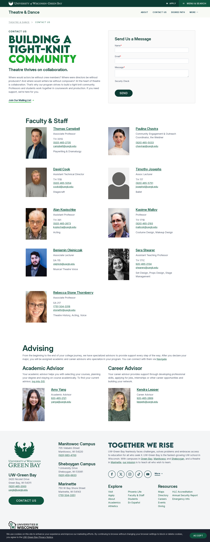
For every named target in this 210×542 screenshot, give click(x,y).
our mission (129, 462)
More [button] (194, 12)
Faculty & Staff (136, 495)
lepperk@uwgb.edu (147, 401)
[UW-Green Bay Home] (31, 3)
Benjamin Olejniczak (67, 250)
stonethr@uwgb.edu (64, 310)
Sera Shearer (145, 250)
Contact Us (159, 12)
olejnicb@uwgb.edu (64, 264)
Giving (161, 506)
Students (133, 499)
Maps (161, 491)
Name (118, 45)
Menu (194, 3)
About (144, 12)
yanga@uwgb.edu (61, 401)
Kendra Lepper (148, 389)
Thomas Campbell (66, 129)
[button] (21, 100)
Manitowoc (160, 458)
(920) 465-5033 (145, 142)
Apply (171, 3)
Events (162, 502)
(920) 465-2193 (144, 223)
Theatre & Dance (24, 12)
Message (119, 67)
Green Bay (146, 458)
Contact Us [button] (27, 500)
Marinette (116, 462)
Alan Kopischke (64, 210)
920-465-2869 (145, 398)
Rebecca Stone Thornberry (73, 293)
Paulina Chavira (147, 129)
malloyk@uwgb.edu (146, 227)
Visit (110, 491)
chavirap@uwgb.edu (147, 146)
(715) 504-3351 (66, 495)
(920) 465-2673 (62, 223)
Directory (163, 495)
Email (117, 56)
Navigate (162, 359)
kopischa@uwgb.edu (64, 227)
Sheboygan (178, 458)
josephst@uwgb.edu (147, 186)
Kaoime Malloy (146, 210)
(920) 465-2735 (62, 142)
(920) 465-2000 (17, 486)
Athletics (113, 506)
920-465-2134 (144, 264)
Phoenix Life (134, 491)
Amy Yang (58, 389)
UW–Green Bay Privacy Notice (38, 537)
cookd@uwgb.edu (63, 186)
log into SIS (38, 381)
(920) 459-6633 (67, 475)
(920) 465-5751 (144, 183)
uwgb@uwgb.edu (18, 490)
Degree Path (178, 12)
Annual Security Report (185, 495)
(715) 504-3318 (61, 306)
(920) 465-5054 (62, 183)
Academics (114, 502)
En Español (134, 502)
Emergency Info (181, 499)
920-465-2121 (58, 398)
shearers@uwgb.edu (147, 267)
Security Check (122, 81)
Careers (162, 499)
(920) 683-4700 (67, 455)
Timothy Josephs (148, 169)
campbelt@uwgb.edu (64, 146)
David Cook (61, 169)
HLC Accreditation (182, 491)
